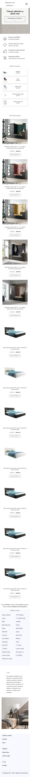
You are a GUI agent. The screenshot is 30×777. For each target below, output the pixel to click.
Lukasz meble (20, 648)
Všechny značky (7, 735)
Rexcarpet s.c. (20, 652)
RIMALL (18, 638)
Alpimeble (5, 642)
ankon (4, 618)
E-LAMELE (19, 655)
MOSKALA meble (7, 658)
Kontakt (4, 765)
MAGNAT (4, 631)
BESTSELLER (6, 625)
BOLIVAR (4, 645)
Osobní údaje (6, 756)
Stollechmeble (6, 652)
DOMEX (18, 621)
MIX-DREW (19, 628)
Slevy (4, 742)
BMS (3, 621)
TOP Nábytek (20, 615)
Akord (17, 631)
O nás (4, 762)
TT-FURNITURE (20, 618)
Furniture (4, 635)
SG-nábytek (5, 638)
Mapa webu (5, 752)
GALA (17, 642)
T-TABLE (4, 648)
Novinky (4, 739)
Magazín (4, 748)
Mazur (4, 628)
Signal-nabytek (6, 615)
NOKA (18, 625)
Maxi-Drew (19, 635)
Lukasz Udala (6, 655)
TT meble (18, 645)
